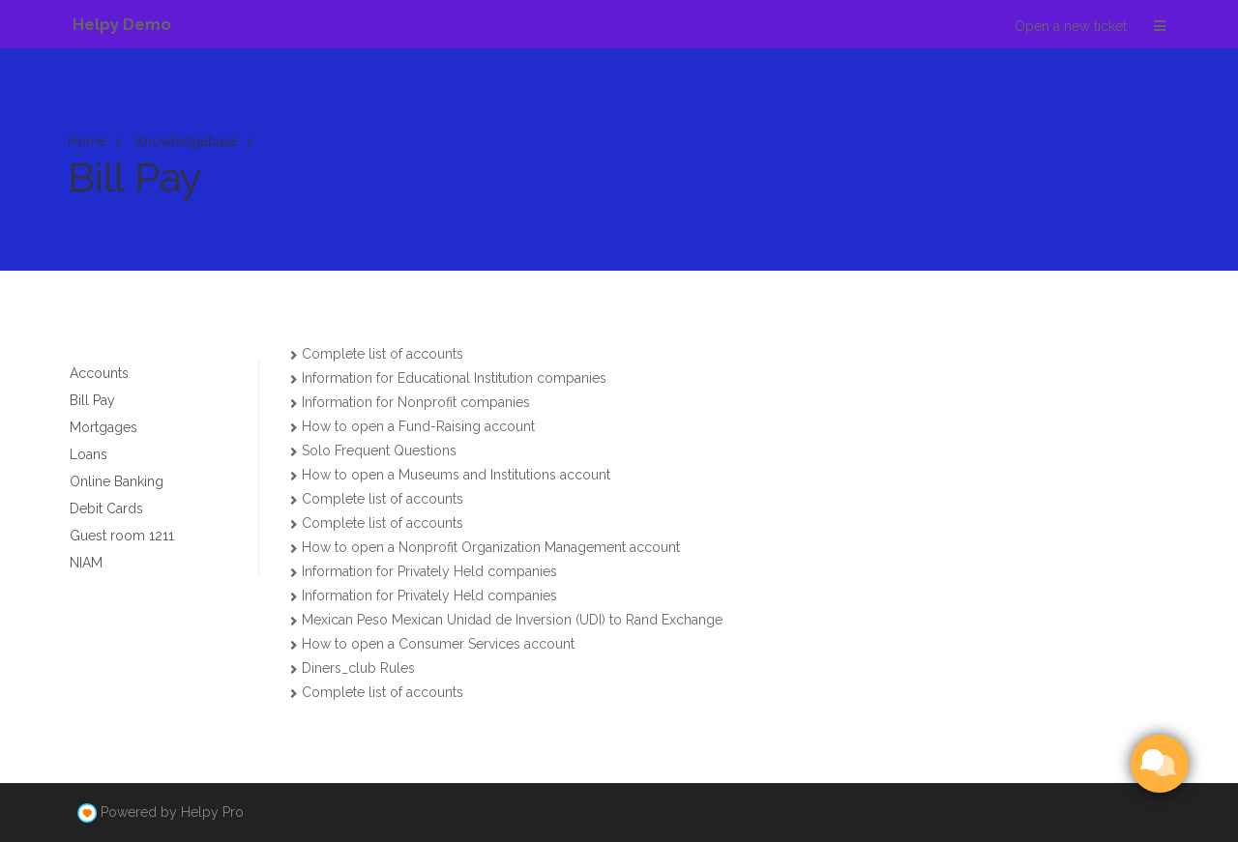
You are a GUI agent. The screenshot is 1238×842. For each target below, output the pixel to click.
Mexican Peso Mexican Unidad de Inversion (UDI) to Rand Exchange (512, 619)
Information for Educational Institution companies (454, 378)
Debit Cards (106, 508)
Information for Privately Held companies (429, 571)
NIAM (86, 562)
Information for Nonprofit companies (416, 402)
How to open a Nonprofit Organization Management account (491, 547)
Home (87, 141)
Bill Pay (92, 400)
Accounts (99, 373)
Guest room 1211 (122, 535)
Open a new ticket (1071, 26)
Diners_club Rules (358, 668)
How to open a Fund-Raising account (418, 426)
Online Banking (116, 481)
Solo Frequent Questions (379, 450)
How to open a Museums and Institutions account (456, 474)
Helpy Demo (122, 24)
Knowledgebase (186, 141)
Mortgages (103, 427)
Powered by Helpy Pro (172, 812)
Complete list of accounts (382, 354)
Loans (88, 454)
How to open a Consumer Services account (438, 644)
